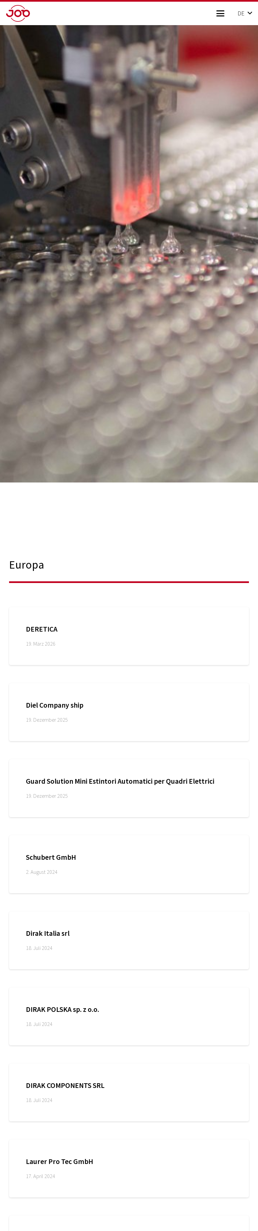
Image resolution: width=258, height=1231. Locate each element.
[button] (220, 13)
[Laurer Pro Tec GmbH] (129, 1168)
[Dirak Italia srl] (129, 940)
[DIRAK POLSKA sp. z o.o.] (129, 1016)
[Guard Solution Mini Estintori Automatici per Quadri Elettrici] (129, 788)
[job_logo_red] (28, 13)
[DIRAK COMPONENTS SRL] (129, 1092)
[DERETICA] (129, 636)
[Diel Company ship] (129, 712)
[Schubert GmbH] (129, 864)
